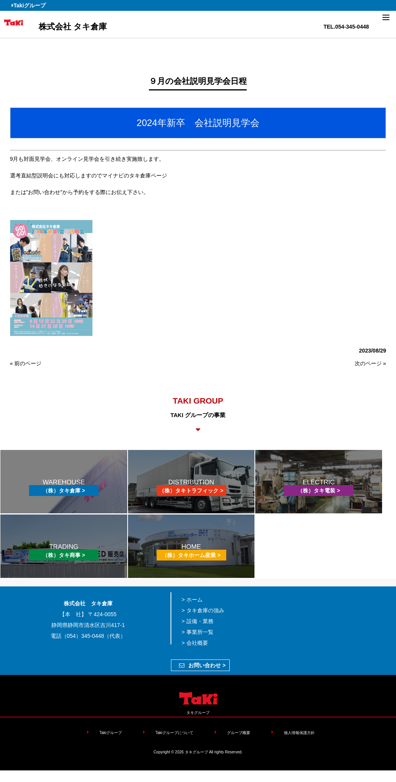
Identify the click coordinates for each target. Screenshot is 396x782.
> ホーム (192, 599)
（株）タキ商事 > (64, 555)
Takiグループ (29, 5)
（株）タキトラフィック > (191, 490)
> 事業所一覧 (197, 632)
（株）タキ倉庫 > (64, 490)
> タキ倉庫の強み (203, 610)
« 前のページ (26, 363)
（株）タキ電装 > (318, 490)
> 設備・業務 (197, 621)
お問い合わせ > (202, 665)
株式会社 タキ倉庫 (73, 26)
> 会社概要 (195, 643)
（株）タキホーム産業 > (191, 555)
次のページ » (370, 363)
